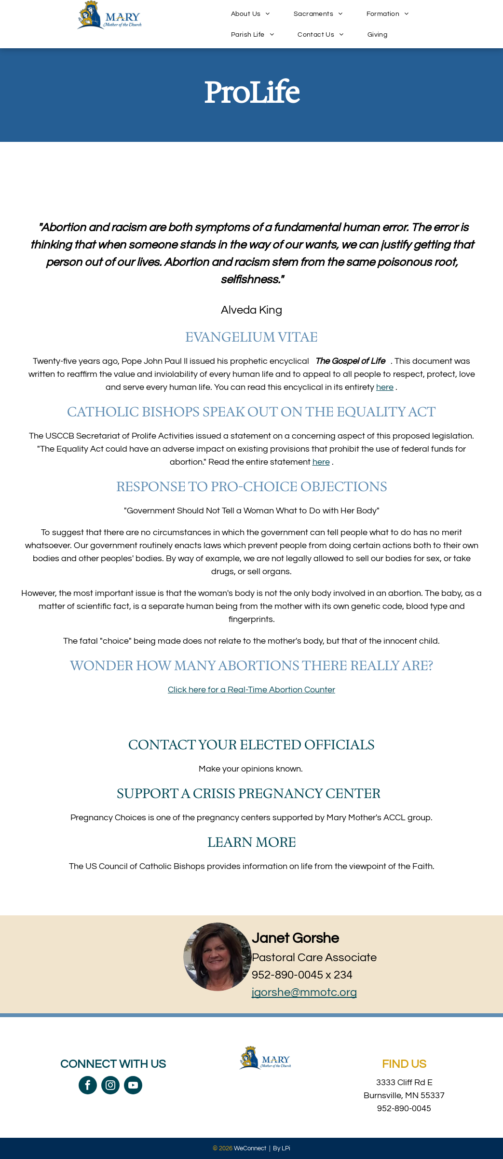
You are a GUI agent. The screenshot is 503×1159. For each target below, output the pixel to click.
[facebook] (88, 1086)
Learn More (251, 842)
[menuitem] (254, 13)
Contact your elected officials (251, 744)
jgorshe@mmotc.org (304, 992)
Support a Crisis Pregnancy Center (249, 793)
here (385, 387)
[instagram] (110, 1086)
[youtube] (133, 1086)
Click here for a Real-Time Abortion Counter (251, 689)
